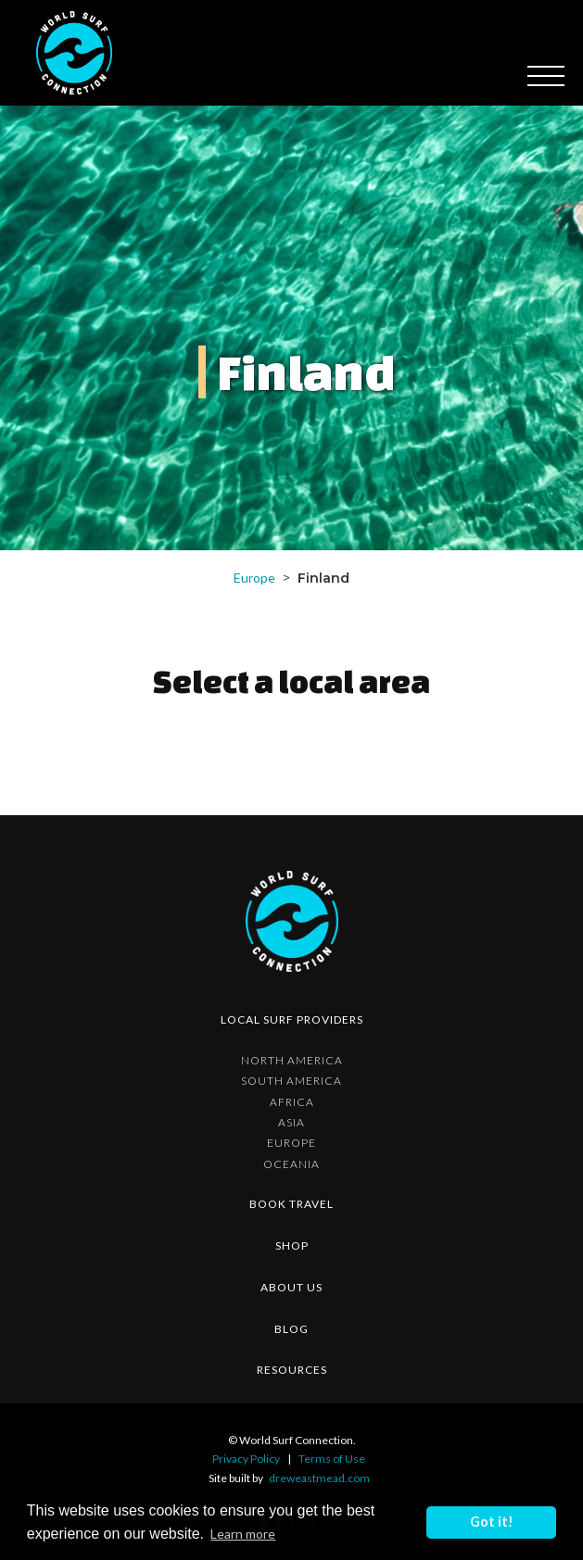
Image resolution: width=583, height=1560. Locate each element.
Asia (291, 1122)
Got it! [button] (491, 1521)
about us (291, 1287)
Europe (254, 577)
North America (292, 1060)
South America (291, 1081)
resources (292, 1370)
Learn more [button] (242, 1533)
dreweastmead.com (319, 1478)
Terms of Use (331, 1459)
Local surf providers (292, 1019)
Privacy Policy (246, 1459)
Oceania (291, 1164)
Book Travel (291, 1204)
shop (292, 1245)
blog (291, 1329)
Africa (292, 1102)
